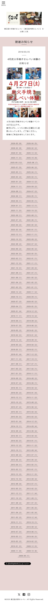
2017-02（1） (32, 369)
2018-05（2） (16, 345)
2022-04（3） (16, 254)
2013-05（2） (32, 460)
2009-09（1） (24, 556)
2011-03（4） (32, 512)
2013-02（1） (16, 469)
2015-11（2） (32, 397)
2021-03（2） (32, 282)
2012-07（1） (32, 484)
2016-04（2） (32, 388)
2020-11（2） (32, 292)
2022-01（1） (32, 258)
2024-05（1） (32, 196)
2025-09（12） (16, 162)
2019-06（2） (32, 325)
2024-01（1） (16, 206)
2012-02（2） (32, 488)
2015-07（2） (16, 407)
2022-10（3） (16, 239)
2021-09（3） (32, 268)
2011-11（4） (32, 493)
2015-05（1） (16, 412)
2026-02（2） (32, 148)
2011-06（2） (16, 508)
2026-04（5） (32, 143)
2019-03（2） (32, 330)
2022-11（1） (32, 234)
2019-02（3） (16, 335)
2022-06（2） (16, 249)
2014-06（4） (32, 431)
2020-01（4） (16, 311)
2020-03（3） (32, 306)
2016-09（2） (16, 378)
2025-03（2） (16, 177)
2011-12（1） (16, 493)
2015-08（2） (32, 402)
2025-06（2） (32, 167)
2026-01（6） (16, 153)
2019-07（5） (16, 325)
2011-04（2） (16, 512)
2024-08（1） (16, 191)
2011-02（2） (16, 517)
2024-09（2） (32, 186)
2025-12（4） (32, 153)
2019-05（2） (16, 330)
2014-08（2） (16, 431)
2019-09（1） (16, 321)
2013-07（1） (32, 455)
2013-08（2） (16, 455)
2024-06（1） (16, 196)
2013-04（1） (16, 465)
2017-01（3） (16, 373)
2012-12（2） (16, 474)
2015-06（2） (32, 407)
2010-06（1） (32, 532)
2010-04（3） (32, 536)
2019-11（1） (16, 316)
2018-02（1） (32, 349)
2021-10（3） (16, 268)
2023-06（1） (32, 220)
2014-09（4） (32, 426)
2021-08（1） (16, 273)
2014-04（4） (32, 436)
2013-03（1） (32, 465)
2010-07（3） (16, 532)
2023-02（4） (16, 230)
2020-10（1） (16, 297)
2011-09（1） (32, 498)
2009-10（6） (32, 551)
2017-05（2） (16, 369)
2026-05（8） (16, 143)
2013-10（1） (16, 450)
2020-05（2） (32, 301)
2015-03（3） (16, 417)
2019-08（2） (32, 321)
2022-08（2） (16, 244)
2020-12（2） (16, 292)
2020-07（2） (16, 301)
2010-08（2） (32, 527)
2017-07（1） (32, 364)
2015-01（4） (16, 421)
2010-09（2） (16, 527)
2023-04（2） (16, 225)
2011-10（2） (16, 498)
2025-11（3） (16, 158)
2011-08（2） (16, 503)
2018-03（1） (16, 349)
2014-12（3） (32, 421)
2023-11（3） (16, 210)
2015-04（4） (32, 412)
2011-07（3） (32, 503)
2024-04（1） (16, 201)
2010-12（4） (32, 517)
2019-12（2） (32, 311)
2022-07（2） (32, 244)
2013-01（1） (32, 469)
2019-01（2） (32, 335)
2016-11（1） (32, 373)
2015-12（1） (16, 397)
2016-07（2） (16, 383)
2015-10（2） (16, 402)
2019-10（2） (32, 316)
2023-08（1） (32, 215)
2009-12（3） (32, 546)
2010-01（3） (16, 546)
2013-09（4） (32, 450)
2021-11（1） (32, 263)
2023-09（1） (16, 215)
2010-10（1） (32, 522)
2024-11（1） (16, 186)
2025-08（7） (33, 162)
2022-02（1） (16, 258)
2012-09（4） (32, 479)
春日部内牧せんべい (18, 599)
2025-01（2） (16, 182)
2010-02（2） (32, 541)
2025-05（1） (16, 172)
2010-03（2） (16, 541)
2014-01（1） (32, 441)
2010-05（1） (16, 536)
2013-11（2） (32, 445)
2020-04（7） (16, 306)
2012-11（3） (32, 474)
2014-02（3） (16, 441)
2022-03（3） (32, 254)
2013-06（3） (16, 460)
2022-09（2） (32, 239)
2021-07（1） (32, 273)
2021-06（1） (16, 278)
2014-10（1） (16, 426)
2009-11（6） (16, 551)
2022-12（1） (16, 234)
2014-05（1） (16, 436)
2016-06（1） (32, 383)
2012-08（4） (16, 484)
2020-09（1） (32, 297)
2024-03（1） (32, 201)
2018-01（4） (16, 354)
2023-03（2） (32, 225)
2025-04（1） (32, 172)
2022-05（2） (32, 249)
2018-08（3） (32, 340)
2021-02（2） (16, 287)
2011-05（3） (32, 508)
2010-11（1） (16, 522)
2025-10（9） (32, 158)
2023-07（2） (16, 220)
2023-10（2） (32, 210)
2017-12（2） (32, 354)
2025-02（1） (32, 177)
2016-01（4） (32, 393)
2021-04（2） (16, 282)
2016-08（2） (32, 378)
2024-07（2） (32, 191)
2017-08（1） (16, 364)
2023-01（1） (32, 230)
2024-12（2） (32, 182)
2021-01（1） (32, 287)
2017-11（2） (16, 359)
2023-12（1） (32, 206)
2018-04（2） (32, 345)
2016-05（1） (16, 388)
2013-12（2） (16, 445)
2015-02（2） (32, 417)
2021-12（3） (16, 263)
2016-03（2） (16, 393)
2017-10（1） (32, 359)
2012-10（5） (16, 479)
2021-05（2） (32, 278)
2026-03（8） (16, 148)
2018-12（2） (16, 340)
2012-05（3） (16, 488)
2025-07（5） (16, 167)
